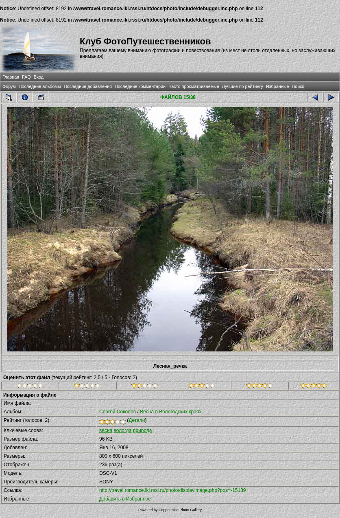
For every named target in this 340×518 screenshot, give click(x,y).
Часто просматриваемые (193, 86)
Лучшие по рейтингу (242, 86)
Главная (10, 77)
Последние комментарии (140, 86)
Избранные (277, 86)
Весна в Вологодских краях (170, 412)
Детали (137, 420)
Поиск (298, 86)
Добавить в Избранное (125, 499)
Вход (39, 77)
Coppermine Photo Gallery (180, 510)
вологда (123, 430)
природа (142, 430)
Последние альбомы (40, 86)
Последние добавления (88, 86)
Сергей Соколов (117, 412)
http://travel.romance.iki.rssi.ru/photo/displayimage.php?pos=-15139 (172, 490)
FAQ (26, 77)
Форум (9, 86)
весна (105, 430)
